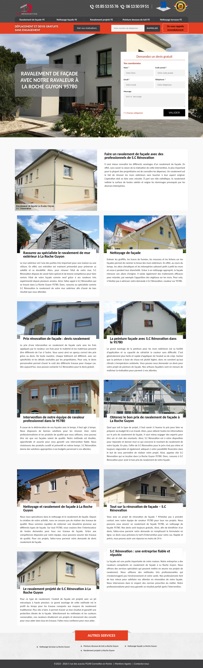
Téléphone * (160, 79)
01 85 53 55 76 (104, 7)
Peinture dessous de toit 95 (136, 19)
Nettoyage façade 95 (67, 19)
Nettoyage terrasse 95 (171, 19)
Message (127, 91)
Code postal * (161, 67)
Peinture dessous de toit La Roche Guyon (101, 646)
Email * (127, 79)
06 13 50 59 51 (135, 7)
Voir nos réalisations (87, 28)
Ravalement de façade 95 (32, 19)
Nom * (126, 67)
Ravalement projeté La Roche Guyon (99, 650)
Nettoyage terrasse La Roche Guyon (55, 647)
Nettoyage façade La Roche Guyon (142, 646)
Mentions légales (123, 663)
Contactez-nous (141, 663)
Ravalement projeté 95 (101, 19)
